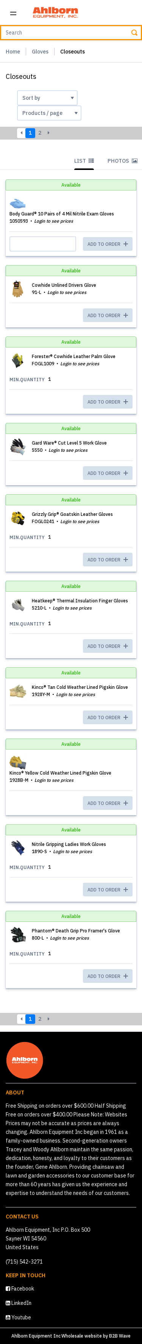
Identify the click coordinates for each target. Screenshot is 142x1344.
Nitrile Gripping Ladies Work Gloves (69, 844)
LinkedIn (18, 1303)
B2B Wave (120, 1336)
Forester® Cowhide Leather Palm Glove (73, 356)
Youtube (18, 1317)
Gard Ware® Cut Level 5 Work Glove (69, 443)
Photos (122, 160)
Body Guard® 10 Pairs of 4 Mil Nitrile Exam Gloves (61, 214)
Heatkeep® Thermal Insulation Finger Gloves (80, 601)
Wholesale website (81, 1336)
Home (13, 51)
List (84, 160)
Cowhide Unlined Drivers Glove (64, 285)
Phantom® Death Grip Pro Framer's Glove (76, 931)
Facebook (20, 1288)
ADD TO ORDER (107, 315)
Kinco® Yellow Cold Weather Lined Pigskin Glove (60, 773)
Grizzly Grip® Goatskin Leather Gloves (72, 514)
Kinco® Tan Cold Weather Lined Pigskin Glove (80, 687)
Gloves (40, 51)
